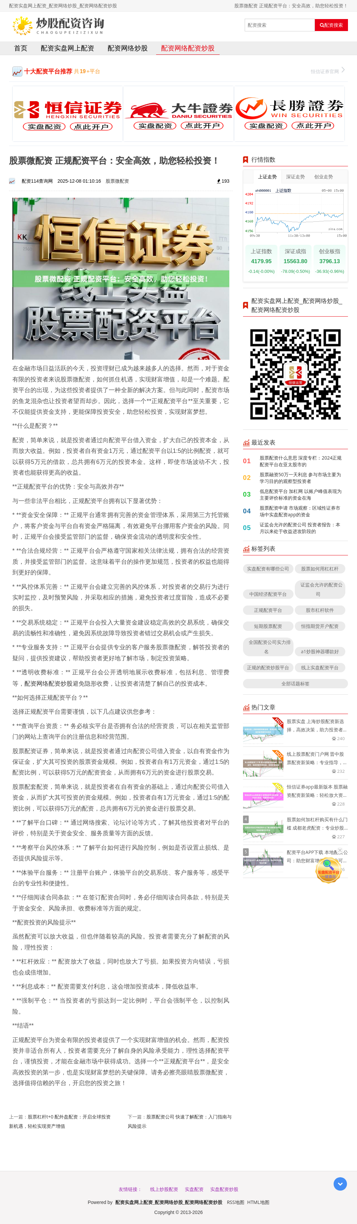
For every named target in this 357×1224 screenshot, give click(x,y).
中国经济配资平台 (268, 594)
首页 (20, 47)
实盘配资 (194, 1189)
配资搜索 (331, 25)
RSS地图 (235, 1202)
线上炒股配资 (164, 1189)
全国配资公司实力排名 (270, 647)
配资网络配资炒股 (188, 47)
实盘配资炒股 (224, 1189)
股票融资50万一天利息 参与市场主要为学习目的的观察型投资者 (300, 477)
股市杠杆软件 (320, 610)
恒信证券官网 (328, 70)
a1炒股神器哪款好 (320, 651)
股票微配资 (117, 181)
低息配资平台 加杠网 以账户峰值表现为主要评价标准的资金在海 (301, 494)
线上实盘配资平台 (320, 667)
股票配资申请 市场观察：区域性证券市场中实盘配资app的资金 (300, 511)
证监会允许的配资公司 (322, 589)
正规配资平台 (268, 610)
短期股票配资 (268, 626)
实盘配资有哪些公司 (268, 568)
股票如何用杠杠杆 (320, 568)
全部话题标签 (295, 683)
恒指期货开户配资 (320, 626)
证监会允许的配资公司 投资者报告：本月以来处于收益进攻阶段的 (300, 527)
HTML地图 (258, 1202)
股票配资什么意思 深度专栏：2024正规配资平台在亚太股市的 (301, 461)
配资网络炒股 (128, 47)
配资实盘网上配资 (67, 47)
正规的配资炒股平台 (268, 667)
